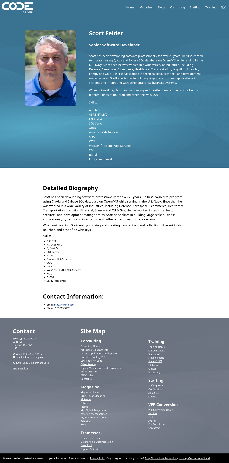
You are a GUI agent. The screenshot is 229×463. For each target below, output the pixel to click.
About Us (153, 393)
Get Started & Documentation (97, 442)
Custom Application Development (99, 354)
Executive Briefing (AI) (93, 357)
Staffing (195, 7)
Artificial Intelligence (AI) (94, 350)
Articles (152, 421)
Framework (92, 433)
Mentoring (154, 372)
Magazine (145, 7)
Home (130, 7)
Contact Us (86, 379)
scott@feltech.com (64, 305)
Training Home (156, 347)
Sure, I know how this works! (161, 458)
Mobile (84, 407)
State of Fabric (156, 358)
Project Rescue (89, 372)
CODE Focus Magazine (93, 396)
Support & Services (91, 449)
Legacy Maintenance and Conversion (101, 368)
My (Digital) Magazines (93, 410)
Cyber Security (88, 364)
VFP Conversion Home (160, 410)
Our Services (155, 389)
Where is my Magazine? (94, 414)
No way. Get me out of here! (194, 458)
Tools (151, 417)
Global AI (153, 365)
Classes (152, 369)
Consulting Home (90, 346)
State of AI (154, 354)
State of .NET (155, 361)
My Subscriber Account (93, 418)
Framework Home (91, 438)
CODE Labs (87, 375)
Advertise (86, 421)
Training (211, 7)
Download (86, 445)
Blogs (161, 7)
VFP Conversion (163, 405)
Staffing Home (156, 386)
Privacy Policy (20, 369)
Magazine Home (90, 392)
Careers (152, 397)
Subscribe (86, 403)
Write (84, 425)
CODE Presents (156, 351)
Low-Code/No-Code (91, 361)
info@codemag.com (34, 357)
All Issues (86, 400)
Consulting (177, 7)
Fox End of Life (156, 424)
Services (152, 414)
